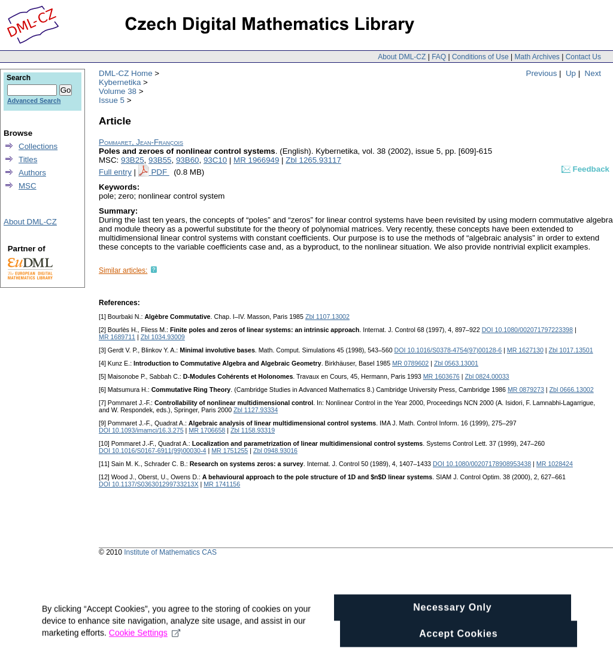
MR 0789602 (410, 363)
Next (593, 73)
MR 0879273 (526, 389)
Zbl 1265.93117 (313, 160)
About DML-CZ (402, 57)
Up (571, 73)
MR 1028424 (554, 463)
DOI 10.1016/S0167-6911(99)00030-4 (153, 450)
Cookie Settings (144, 640)
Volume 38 (117, 91)
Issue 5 (112, 100)
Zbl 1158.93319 (252, 430)
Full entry (115, 172)
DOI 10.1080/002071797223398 (527, 329)
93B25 (132, 160)
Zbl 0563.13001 (456, 363)
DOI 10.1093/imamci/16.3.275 (141, 430)
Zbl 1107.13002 (327, 316)
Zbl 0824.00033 (487, 376)
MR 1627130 (525, 350)
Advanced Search (33, 100)
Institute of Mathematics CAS (170, 552)
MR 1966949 (256, 160)
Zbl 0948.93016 (275, 450)
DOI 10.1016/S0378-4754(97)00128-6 (448, 350)
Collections (38, 146)
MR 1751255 (229, 450)
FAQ (439, 57)
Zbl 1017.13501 (571, 350)
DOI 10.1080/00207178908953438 (482, 463)
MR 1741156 (222, 484)
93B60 (187, 160)
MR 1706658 (207, 430)
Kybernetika (120, 82)
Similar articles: (123, 270)
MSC (28, 185)
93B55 (160, 160)
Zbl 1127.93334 (255, 409)
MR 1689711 (117, 336)
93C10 (215, 160)
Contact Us (583, 57)
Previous (541, 73)
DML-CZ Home (126, 73)
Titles (28, 159)
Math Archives (536, 57)
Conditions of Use (480, 57)
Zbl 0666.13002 (572, 389)
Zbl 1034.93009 (163, 336)
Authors (32, 172)
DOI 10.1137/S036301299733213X (149, 484)
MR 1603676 (441, 376)
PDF (160, 172)
